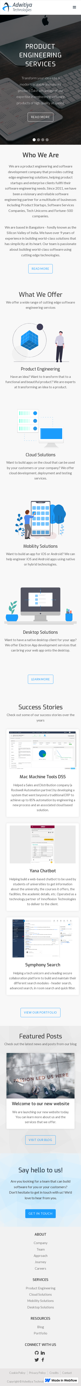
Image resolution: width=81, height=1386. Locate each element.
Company (41, 1243)
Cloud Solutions (40, 1294)
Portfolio (40, 1333)
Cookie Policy (17, 1373)
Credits (54, 1373)
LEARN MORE (40, 679)
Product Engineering (41, 1288)
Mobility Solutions (40, 1301)
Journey (40, 1262)
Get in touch (40, 1213)
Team (41, 1249)
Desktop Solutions (40, 1307)
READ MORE (40, 268)
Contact (67, 1373)
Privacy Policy (37, 1373)
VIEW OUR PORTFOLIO (40, 1012)
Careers (40, 1268)
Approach (41, 1256)
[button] (74, 7)
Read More (40, 117)
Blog (40, 1327)
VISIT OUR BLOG (40, 1140)
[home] (16, 7)
